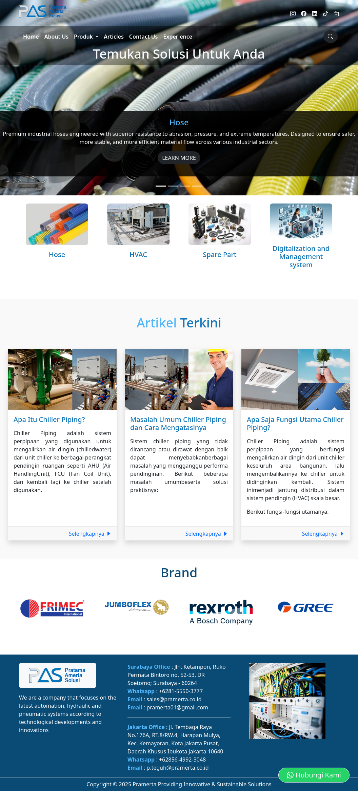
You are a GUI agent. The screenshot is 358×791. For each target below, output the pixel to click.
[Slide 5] (308, 729)
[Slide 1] (161, 186)
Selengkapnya (90, 533)
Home (31, 36)
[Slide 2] (173, 186)
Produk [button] (84, 36)
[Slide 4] (197, 186)
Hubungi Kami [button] (314, 774)
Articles (114, 36)
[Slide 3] (185, 186)
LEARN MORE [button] (179, 158)
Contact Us (143, 36)
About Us (56, 36)
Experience (178, 36)
